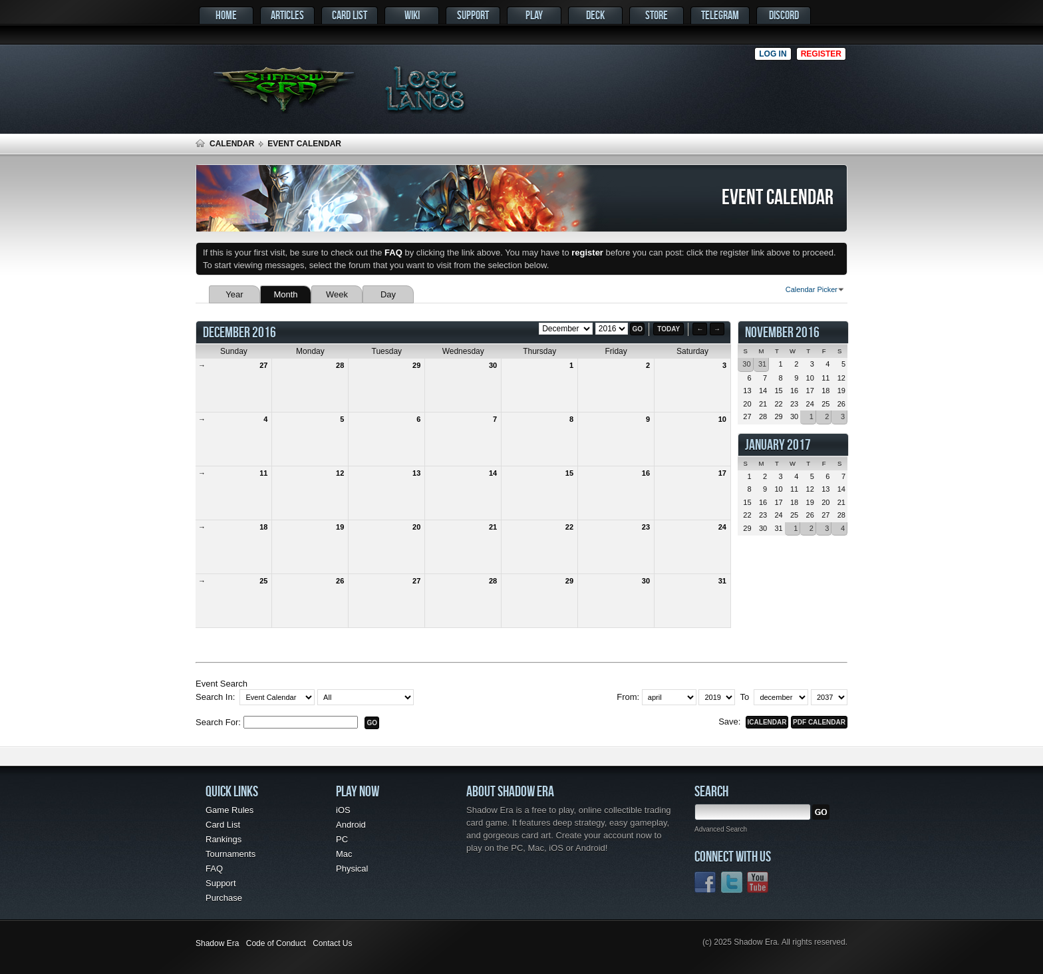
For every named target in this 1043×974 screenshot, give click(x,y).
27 (263, 365)
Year (234, 294)
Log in (772, 54)
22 (569, 527)
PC (342, 839)
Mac (344, 854)
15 (569, 473)
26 (340, 581)
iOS (343, 810)
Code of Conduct (276, 943)
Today (668, 329)
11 (263, 473)
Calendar (232, 143)
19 (340, 527)
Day (388, 294)
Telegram (720, 15)
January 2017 (778, 444)
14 (493, 473)
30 (493, 365)
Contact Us (332, 943)
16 (646, 473)
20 (416, 527)
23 (646, 527)
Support (473, 15)
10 (722, 419)
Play (534, 15)
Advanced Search (720, 829)
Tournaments (230, 854)
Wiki (412, 15)
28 (340, 365)
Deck (595, 15)
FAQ (214, 869)
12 (340, 473)
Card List (349, 15)
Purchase (224, 898)
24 (722, 527)
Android (351, 825)
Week (337, 294)
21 (493, 527)
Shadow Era (217, 943)
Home (226, 15)
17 (722, 473)
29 (416, 365)
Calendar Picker (811, 289)
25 (263, 581)
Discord (784, 15)
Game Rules (229, 810)
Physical (352, 869)
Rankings (223, 839)
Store (656, 15)
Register (821, 54)
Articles (287, 15)
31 (722, 581)
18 (263, 527)
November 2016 (782, 332)
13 (416, 473)
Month (285, 294)
